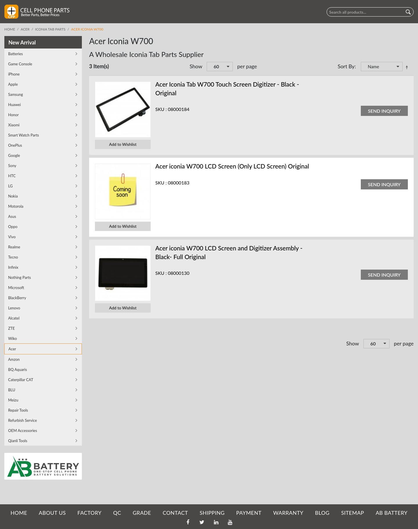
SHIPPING (212, 513)
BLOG (322, 513)
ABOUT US (52, 513)
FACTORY (90, 513)
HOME (18, 513)
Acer (25, 29)
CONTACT (175, 513)
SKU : (161, 109)
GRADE (142, 513)
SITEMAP (352, 513)
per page (247, 66)
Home (9, 29)
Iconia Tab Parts (50, 29)
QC (117, 513)
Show (196, 66)
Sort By (346, 66)
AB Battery (391, 513)
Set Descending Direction (407, 67)
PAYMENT (249, 513)
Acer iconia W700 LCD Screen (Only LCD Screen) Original (232, 166)
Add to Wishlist (122, 144)
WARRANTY (288, 513)
